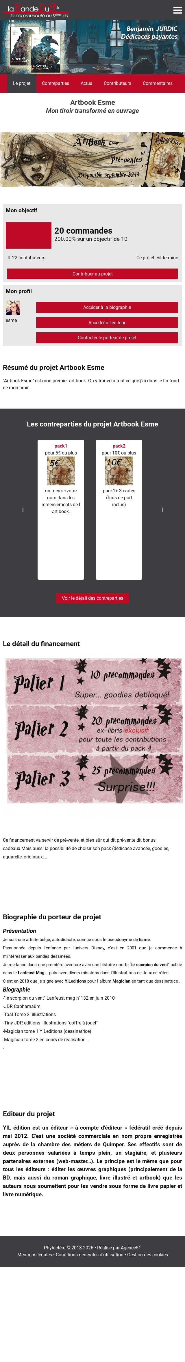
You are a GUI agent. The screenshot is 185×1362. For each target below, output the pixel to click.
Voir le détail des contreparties (92, 598)
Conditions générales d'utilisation (89, 1254)
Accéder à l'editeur (106, 322)
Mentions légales (34, 1254)
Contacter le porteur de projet (107, 337)
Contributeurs (117, 83)
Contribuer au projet (93, 274)
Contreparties (55, 83)
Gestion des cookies (147, 1254)
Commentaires (158, 83)
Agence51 (131, 1248)
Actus (86, 83)
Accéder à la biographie (107, 307)
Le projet (21, 83)
